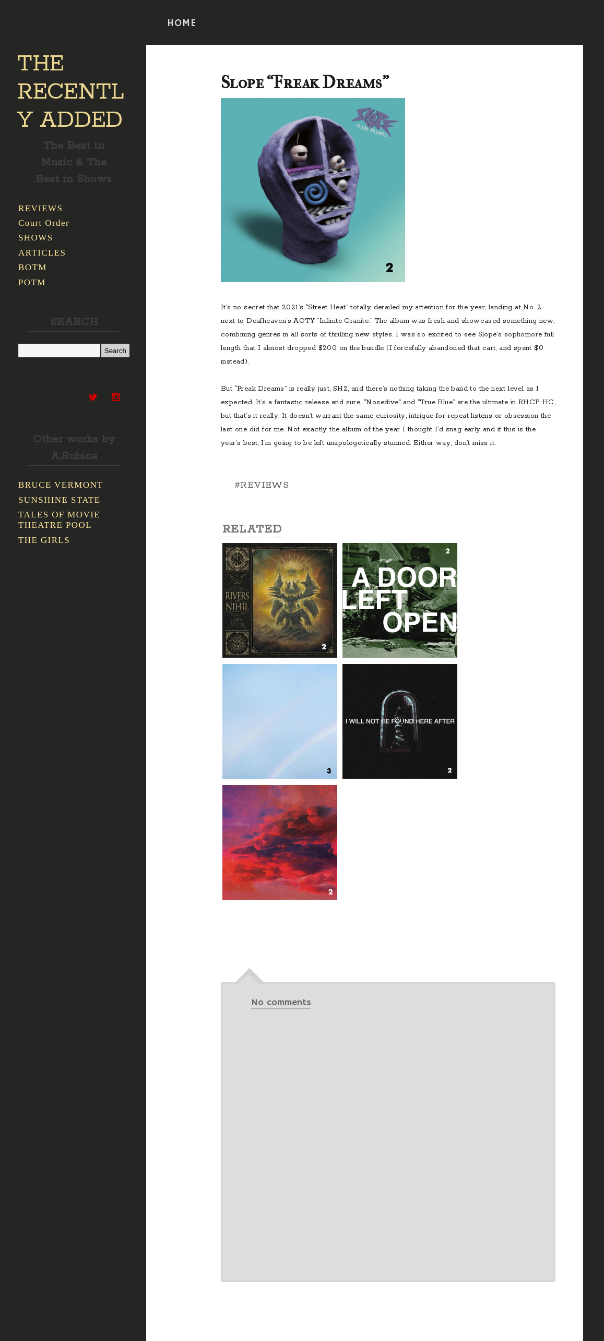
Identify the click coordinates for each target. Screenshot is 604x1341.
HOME (181, 23)
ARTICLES (42, 253)
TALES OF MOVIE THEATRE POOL (59, 520)
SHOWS (35, 238)
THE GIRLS (44, 540)
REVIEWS (40, 208)
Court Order (43, 223)
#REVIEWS (261, 485)
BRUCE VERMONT (60, 485)
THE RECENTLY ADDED (70, 92)
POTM (32, 282)
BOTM (32, 267)
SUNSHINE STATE (59, 500)
